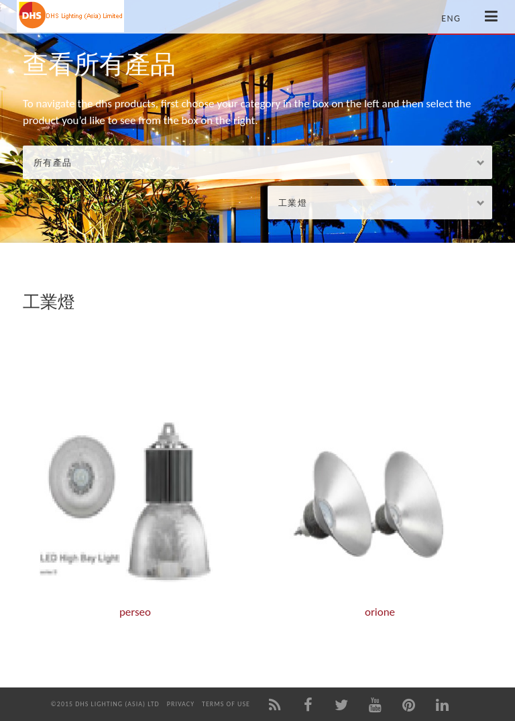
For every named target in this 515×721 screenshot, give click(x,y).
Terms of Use (226, 704)
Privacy (180, 704)
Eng (451, 18)
